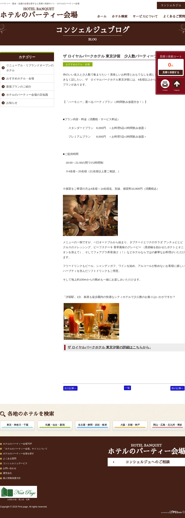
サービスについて (145, 16)
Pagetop (177, 90)
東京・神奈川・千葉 (17, 424)
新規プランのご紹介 (18, 86)
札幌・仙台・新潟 (55, 424)
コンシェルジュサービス (15, 463)
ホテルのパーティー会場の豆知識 (27, 94)
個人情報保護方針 (12, 478)
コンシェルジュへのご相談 (147, 462)
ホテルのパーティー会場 (38, 13)
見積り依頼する (170, 72)
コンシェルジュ (171, 5)
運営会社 (7, 473)
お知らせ (11, 102)
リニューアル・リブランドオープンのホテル (29, 68)
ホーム (102, 16)
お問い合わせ (9, 468)
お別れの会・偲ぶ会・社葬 (18, 493)
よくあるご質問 (174, 16)
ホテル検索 (119, 16)
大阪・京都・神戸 (130, 424)
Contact (165, 90)
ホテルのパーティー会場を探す (18, 453)
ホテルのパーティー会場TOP (17, 443)
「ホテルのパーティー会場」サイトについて (25, 448)
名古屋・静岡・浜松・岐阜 (92, 424)
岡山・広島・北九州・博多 (167, 424)
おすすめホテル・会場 (78, 64)
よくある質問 (9, 458)
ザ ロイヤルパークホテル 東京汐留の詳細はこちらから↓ (109, 347)
